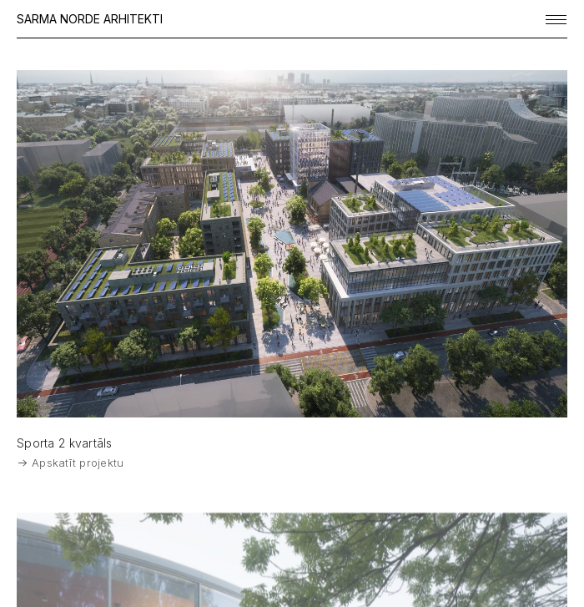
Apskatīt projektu (70, 462)
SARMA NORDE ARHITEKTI (90, 19)
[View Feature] (292, 243)
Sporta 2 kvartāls (65, 443)
